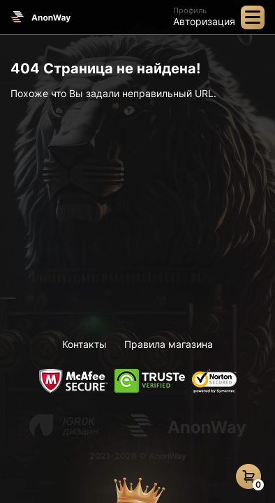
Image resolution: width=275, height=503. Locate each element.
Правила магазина (168, 344)
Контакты (84, 344)
